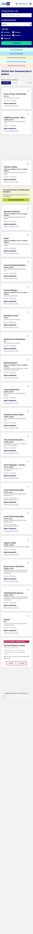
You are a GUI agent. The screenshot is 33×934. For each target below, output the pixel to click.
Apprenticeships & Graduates (16, 57)
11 (28, 697)
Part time (5, 32)
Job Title (11, 663)
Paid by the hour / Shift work (16, 65)
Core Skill (21, 663)
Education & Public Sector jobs (16, 61)
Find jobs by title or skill (9, 11)
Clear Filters (6, 83)
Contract (16, 35)
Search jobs (16, 43)
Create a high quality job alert (18, 199)
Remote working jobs (16, 53)
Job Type (4, 29)
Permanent (6, 35)
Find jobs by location (8, 20)
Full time (16, 32)
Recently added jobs (16, 49)
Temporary (5, 38)
